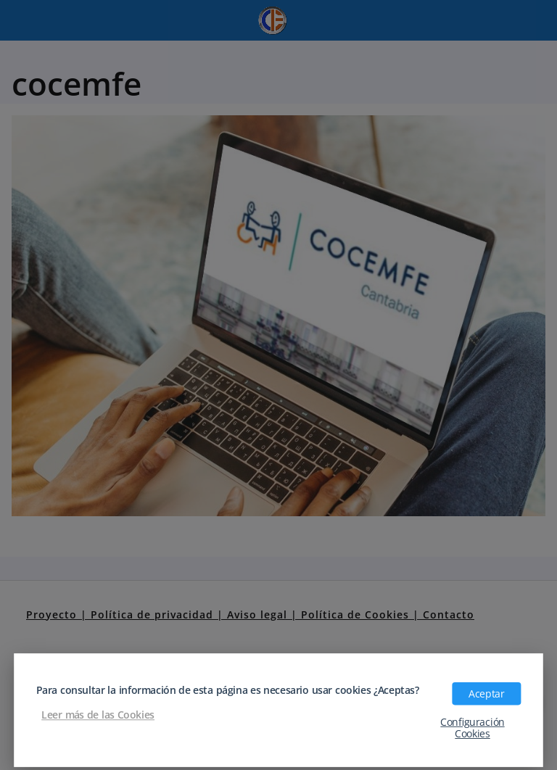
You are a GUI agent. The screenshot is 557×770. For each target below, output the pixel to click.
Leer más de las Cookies (97, 714)
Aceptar (486, 693)
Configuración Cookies (472, 727)
